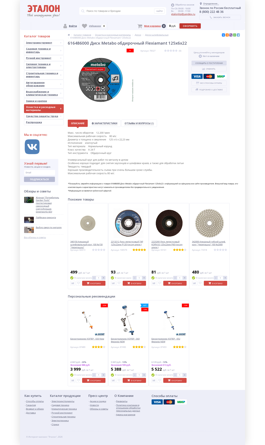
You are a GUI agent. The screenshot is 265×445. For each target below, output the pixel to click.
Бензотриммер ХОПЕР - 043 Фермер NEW (125, 340)
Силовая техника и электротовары (43, 66)
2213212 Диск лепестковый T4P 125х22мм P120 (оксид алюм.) (127, 243)
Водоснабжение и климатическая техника (43, 93)
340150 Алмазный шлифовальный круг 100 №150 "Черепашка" (86, 244)
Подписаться (39, 179)
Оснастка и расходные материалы (43, 108)
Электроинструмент (43, 42)
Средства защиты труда (43, 116)
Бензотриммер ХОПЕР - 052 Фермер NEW (165, 340)
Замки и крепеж (43, 101)
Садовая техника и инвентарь (43, 50)
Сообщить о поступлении (209, 63)
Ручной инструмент (43, 58)
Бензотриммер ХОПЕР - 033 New (87, 338)
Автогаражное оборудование (43, 84)
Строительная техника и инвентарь (43, 75)
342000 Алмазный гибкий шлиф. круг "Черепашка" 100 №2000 (209, 243)
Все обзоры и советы (35, 237)
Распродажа (34, 122)
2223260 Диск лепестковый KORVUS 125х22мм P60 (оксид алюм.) (166, 244)
